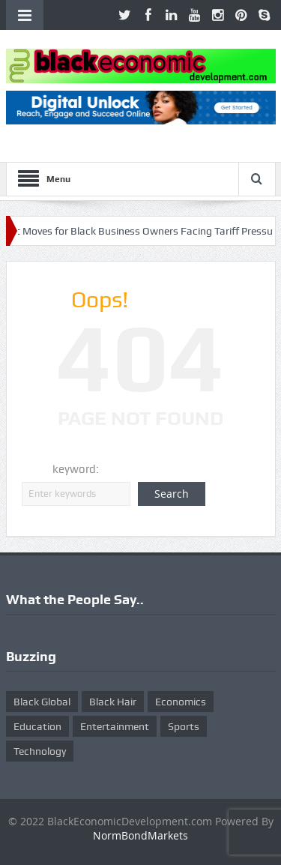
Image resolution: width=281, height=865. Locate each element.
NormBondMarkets (140, 835)
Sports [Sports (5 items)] (183, 726)
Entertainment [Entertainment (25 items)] (114, 726)
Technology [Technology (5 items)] (39, 751)
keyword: (75, 469)
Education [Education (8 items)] (37, 726)
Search (171, 493)
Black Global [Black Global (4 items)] (41, 702)
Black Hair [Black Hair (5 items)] (112, 702)
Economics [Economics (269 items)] (180, 702)
